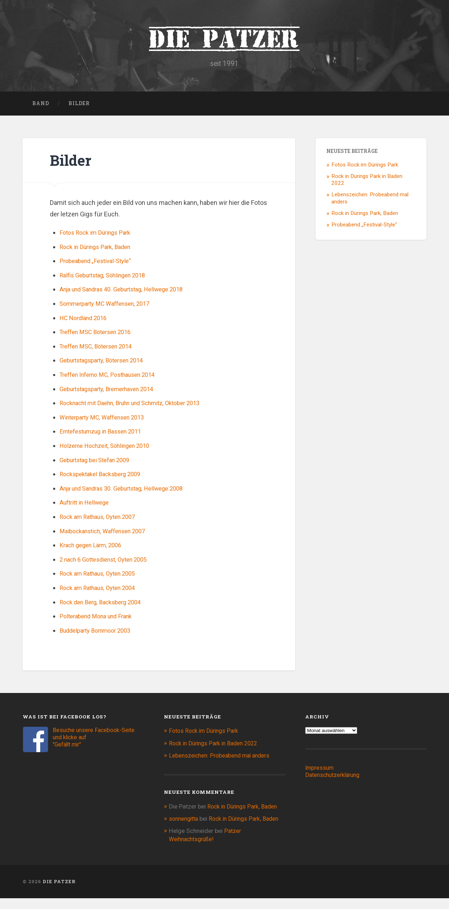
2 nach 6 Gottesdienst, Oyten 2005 (108, 562)
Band (40, 106)
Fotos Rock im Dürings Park (98, 235)
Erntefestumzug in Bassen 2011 (106, 434)
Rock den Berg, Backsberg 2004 (105, 605)
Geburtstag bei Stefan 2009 (99, 463)
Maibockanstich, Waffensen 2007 (107, 534)
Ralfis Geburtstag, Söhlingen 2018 (107, 278)
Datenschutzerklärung (334, 778)
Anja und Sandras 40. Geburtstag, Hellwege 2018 (129, 292)
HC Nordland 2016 (86, 320)
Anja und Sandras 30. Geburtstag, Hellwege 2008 (129, 491)
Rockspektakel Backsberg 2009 (104, 477)
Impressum (320, 770)
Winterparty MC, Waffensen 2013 (107, 420)
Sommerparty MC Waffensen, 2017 (110, 306)
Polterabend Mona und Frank (100, 619)
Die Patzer (224, 39)
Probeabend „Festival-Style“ (99, 264)
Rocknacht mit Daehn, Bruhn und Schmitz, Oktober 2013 (139, 406)
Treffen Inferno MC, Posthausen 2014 (113, 377)
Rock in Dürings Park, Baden (99, 249)
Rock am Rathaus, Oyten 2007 (102, 519)
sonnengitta (185, 821)
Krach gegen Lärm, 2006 (94, 548)
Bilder (79, 106)
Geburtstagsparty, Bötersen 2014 (106, 363)
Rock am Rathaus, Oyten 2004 (102, 590)
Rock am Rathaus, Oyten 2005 (102, 576)
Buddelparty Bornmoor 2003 (99, 633)
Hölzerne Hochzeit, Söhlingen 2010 (110, 448)
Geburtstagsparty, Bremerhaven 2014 (113, 391)
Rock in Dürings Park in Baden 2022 (216, 746)
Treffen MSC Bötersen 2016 (100, 335)
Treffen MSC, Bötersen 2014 (100, 349)
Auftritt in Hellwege (87, 505)
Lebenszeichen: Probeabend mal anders (222, 758)
